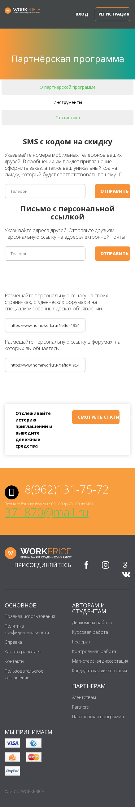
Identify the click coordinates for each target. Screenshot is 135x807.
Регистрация (113, 14)
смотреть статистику (99, 417)
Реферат (81, 642)
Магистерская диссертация (100, 661)
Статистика (67, 117)
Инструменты (67, 102)
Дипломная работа (92, 622)
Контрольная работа (94, 651)
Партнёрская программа (98, 716)
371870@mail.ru (47, 512)
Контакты (14, 661)
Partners (80, 707)
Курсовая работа (90, 632)
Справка (13, 642)
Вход (80, 14)
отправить (114, 191)
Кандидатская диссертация (99, 671)
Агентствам (84, 697)
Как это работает (23, 652)
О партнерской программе (68, 87)
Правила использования (30, 616)
